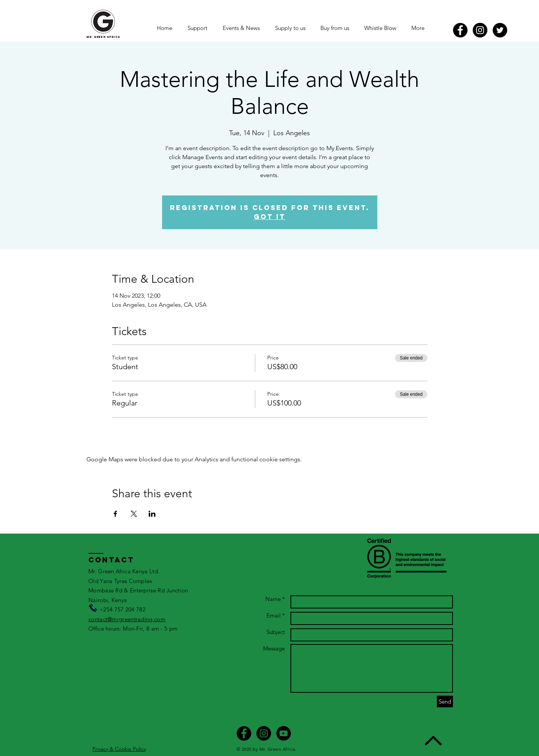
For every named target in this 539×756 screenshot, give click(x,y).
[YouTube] (283, 733)
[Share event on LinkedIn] (152, 514)
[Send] (445, 701)
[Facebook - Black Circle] (460, 30)
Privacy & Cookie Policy (119, 749)
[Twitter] (500, 30)
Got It (270, 216)
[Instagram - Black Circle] (480, 30)
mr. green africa (103, 37)
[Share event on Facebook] (115, 514)
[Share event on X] (133, 514)
